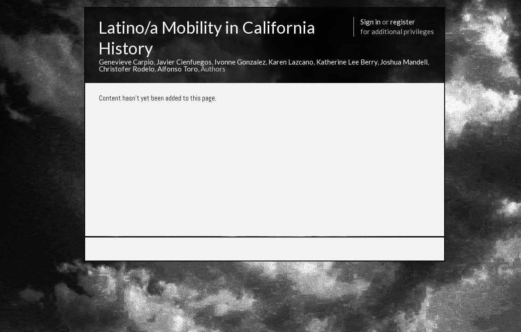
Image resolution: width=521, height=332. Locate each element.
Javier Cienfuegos (184, 62)
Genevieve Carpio (126, 62)
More (393, 263)
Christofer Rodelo (127, 69)
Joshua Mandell (404, 62)
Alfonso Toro (177, 69)
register (402, 22)
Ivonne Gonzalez (240, 62)
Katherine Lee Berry (346, 62)
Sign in (370, 22)
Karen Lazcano (290, 62)
